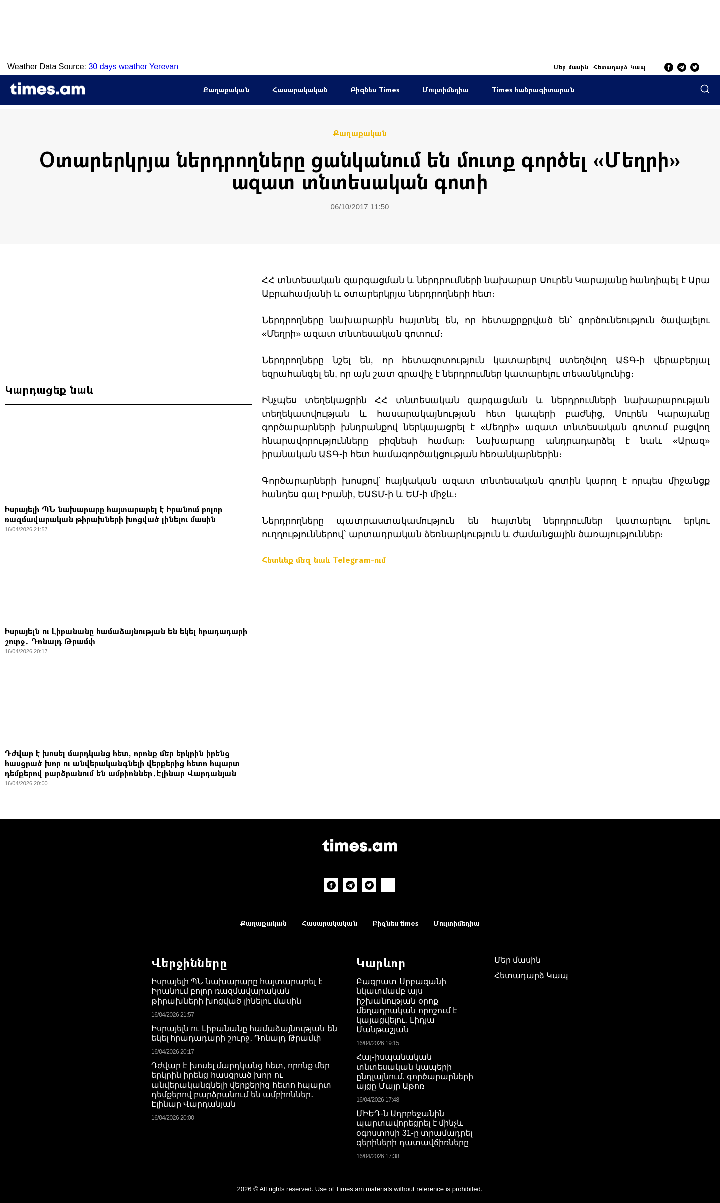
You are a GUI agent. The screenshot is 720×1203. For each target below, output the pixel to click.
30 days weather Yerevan (133, 66)
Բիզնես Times (375, 89)
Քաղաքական (226, 89)
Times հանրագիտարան (533, 89)
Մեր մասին (571, 67)
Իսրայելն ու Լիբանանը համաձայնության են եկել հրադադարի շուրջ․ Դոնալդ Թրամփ (126, 636)
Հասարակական (300, 89)
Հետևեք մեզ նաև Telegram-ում (324, 559)
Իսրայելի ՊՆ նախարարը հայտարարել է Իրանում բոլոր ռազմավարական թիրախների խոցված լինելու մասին (113, 514)
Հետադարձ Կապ (620, 67)
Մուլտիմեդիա (445, 89)
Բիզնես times (395, 923)
